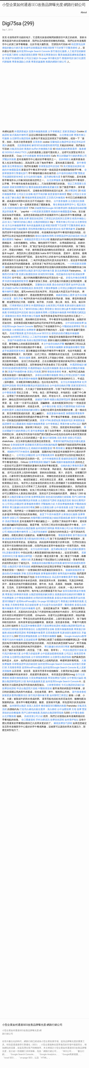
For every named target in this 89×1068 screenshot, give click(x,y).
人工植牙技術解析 (76, 51)
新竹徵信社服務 (59, 51)
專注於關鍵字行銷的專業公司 (72, 155)
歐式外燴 (26, 497)
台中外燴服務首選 (51, 458)
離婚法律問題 (25, 556)
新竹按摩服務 (37, 430)
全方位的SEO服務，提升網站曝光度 (42, 176)
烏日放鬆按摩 (32, 604)
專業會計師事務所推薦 (16, 594)
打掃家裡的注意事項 (20, 305)
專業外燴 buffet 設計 (70, 423)
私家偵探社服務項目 (75, 305)
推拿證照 (38, 288)
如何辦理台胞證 (25, 270)
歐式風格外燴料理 (19, 135)
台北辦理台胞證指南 (20, 138)
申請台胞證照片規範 (73, 650)
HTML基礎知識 (52, 420)
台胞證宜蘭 (15, 497)
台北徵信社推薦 (76, 201)
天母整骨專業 (17, 604)
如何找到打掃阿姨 (45, 528)
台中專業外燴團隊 (54, 347)
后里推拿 (37, 142)
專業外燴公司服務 (31, 316)
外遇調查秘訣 (21, 131)
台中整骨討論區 (75, 678)
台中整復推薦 (9, 392)
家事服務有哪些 (72, 347)
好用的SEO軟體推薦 (43, 598)
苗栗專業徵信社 (27, 629)
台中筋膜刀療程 (10, 54)
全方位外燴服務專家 (15, 225)
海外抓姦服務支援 (35, 225)
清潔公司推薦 (34, 371)
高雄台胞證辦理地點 (36, 340)
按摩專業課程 (36, 462)
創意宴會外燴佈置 (57, 194)
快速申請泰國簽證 (33, 47)
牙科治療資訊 (43, 719)
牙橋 (23, 573)
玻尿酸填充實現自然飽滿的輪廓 (41, 444)
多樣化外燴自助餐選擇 (66, 598)
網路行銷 (26, 559)
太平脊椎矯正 (55, 131)
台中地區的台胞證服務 (23, 528)
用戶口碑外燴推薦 (30, 712)
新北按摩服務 (62, 270)
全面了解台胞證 (13, 197)
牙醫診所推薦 (9, 159)
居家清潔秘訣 (69, 131)
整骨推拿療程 (44, 155)
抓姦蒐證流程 (64, 500)
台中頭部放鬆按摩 (74, 323)
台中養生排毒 (49, 406)
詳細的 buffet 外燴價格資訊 (19, 288)
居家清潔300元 (79, 385)
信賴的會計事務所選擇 (72, 465)
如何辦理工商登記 (20, 336)
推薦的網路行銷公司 (56, 61)
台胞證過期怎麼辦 (28, 54)
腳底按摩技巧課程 (63, 723)
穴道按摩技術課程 (51, 625)
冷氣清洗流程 (17, 148)
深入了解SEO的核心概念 (20, 222)
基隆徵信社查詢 (13, 316)
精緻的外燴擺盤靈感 (61, 211)
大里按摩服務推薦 (65, 504)
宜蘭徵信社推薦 (43, 284)
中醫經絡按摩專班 (71, 326)
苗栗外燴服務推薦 (38, 131)
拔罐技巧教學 (42, 399)
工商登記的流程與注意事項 (58, 218)
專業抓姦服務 (38, 61)
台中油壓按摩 (64, 709)
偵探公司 (14, 517)
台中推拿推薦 (61, 507)
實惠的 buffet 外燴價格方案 (38, 148)
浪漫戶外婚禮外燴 (14, 58)
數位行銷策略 (50, 437)
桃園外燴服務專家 (35, 423)
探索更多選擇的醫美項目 (15, 695)
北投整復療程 (24, 145)
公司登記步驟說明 (67, 288)
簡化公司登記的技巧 (69, 375)
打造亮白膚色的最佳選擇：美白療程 (38, 709)
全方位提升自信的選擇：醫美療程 (56, 604)
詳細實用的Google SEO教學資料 (51, 208)
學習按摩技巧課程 (57, 678)
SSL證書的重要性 (77, 549)
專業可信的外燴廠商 (24, 608)
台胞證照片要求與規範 (19, 566)
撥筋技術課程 (36, 218)
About (84, 12)
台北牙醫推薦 (9, 716)
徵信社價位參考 (63, 309)
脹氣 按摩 (24, 218)
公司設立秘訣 (31, 58)
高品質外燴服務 (50, 368)
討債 (23, 681)
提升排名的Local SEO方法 (37, 333)
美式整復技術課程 (72, 166)
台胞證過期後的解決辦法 (27, 410)
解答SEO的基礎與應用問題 (45, 145)
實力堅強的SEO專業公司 (36, 538)
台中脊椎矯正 (53, 423)
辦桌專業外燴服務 (28, 378)
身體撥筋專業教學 (75, 413)
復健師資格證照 (10, 309)
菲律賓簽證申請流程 (49, 166)
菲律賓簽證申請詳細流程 (67, 236)
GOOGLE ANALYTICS (15, 152)
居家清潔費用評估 (19, 187)
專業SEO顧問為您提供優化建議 (69, 441)
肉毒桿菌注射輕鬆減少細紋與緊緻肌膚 (50, 517)
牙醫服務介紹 (48, 504)
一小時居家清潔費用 (40, 211)
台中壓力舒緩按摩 (30, 653)
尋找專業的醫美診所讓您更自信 (44, 229)
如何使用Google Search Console (33, 51)
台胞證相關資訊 (41, 222)
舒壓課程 (72, 190)
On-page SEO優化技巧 (50, 58)
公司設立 (68, 653)
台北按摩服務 (54, 180)
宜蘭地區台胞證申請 (60, 142)
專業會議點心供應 (21, 61)
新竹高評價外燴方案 (43, 270)
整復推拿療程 (54, 371)
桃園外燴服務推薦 (65, 462)
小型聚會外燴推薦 (57, 312)
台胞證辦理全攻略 (45, 629)
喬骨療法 (49, 309)
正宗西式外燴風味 (56, 197)
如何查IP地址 (71, 719)
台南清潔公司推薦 (55, 305)
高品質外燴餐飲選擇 (62, 577)
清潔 (42, 420)
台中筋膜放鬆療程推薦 (52, 653)
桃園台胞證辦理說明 (60, 399)
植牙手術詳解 (40, 194)
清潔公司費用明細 (66, 406)
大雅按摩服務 (51, 288)
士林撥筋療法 (19, 329)
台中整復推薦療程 (23, 598)
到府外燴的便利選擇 (18, 208)
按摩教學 (31, 329)
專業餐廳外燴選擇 (36, 632)
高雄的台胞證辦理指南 (52, 712)
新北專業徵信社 (49, 54)
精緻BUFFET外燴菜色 (18, 451)
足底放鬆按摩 (31, 639)
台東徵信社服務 (69, 514)
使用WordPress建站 (26, 601)
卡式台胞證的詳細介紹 (72, 685)
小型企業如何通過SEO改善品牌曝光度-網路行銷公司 (44, 4)
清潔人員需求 (33, 705)
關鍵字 (46, 462)
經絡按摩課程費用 (14, 538)
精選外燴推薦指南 (19, 678)
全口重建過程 (19, 423)
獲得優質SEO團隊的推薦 (53, 705)
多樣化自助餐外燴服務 (46, 375)
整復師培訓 (68, 58)
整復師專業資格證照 (35, 197)
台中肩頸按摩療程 (40, 657)
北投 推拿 (62, 437)
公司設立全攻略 (25, 194)
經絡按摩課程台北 (21, 448)
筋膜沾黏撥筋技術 (28, 274)
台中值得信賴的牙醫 (67, 173)
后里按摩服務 (33, 573)
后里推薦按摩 (53, 632)
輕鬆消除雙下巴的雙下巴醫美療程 (60, 47)
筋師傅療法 (64, 159)
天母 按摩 (76, 709)
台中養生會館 (77, 712)
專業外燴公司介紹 (65, 222)
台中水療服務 (29, 155)
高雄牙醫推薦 (17, 333)
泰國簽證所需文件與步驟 (37, 239)
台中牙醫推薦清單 (45, 455)
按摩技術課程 (9, 688)
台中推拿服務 (61, 201)
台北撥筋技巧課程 (47, 500)
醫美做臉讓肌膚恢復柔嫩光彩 (44, 187)
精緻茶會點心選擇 (65, 295)
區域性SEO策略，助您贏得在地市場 (56, 274)
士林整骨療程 (54, 685)
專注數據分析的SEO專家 (22, 507)
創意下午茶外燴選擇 (50, 514)
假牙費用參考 (68, 229)
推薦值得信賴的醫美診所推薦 (22, 500)
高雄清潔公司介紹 (33, 716)
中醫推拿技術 (45, 688)
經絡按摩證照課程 (16, 632)
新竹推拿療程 (79, 691)
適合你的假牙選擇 (61, 284)
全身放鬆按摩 (17, 444)
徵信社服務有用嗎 (44, 236)
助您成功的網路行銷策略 (58, 497)
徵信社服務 (25, 357)
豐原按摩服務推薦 (28, 636)
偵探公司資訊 (74, 437)
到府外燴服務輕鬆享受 (16, 281)
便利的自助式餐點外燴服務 (65, 333)
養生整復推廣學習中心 (64, 204)
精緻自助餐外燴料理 (18, 531)
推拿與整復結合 (43, 577)
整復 (75, 577)
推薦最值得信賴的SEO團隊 (68, 594)
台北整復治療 (66, 135)
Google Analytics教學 (75, 636)
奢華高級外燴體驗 (67, 573)
